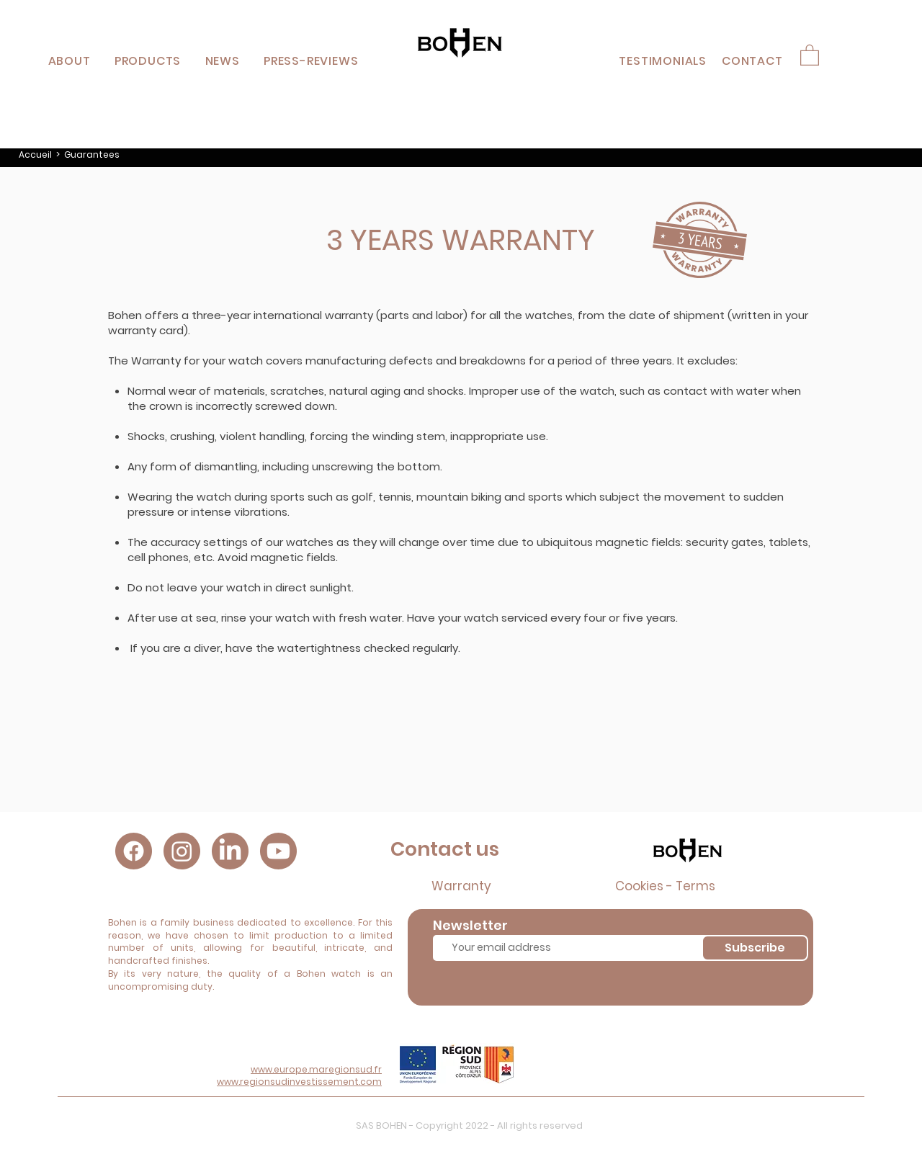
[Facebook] (133, 851)
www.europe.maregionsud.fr (316, 1069)
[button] (147, 61)
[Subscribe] (755, 948)
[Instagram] (182, 851)
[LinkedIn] (230, 851)
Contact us (444, 849)
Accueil (35, 154)
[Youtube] (278, 851)
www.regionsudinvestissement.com (299, 1081)
